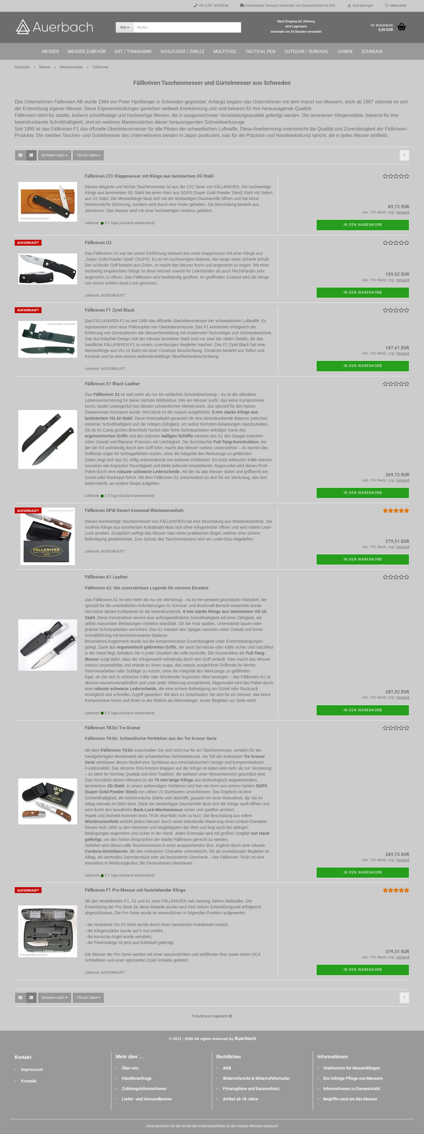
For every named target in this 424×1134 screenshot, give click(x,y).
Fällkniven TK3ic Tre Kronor (112, 727)
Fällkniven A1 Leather (106, 577)
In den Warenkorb (363, 225)
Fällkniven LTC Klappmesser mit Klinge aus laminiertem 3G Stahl (149, 176)
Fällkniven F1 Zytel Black (110, 310)
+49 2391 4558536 (210, 6)
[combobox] (55, 155)
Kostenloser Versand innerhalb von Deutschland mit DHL (288, 6)
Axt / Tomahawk (133, 51)
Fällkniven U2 (98, 242)
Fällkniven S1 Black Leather (112, 383)
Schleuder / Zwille (182, 51)
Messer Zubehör (87, 51)
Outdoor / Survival (306, 51)
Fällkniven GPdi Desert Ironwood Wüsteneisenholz (134, 510)
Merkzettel (395, 6)
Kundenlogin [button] (360, 6)
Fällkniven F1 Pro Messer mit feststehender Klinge (135, 890)
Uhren (345, 51)
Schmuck (371, 51)
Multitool (225, 51)
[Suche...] (124, 27)
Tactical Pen (261, 51)
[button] (20, 155)
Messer (50, 51)
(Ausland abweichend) (137, 223)
